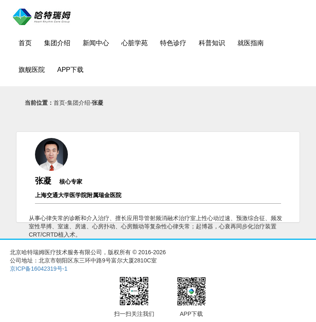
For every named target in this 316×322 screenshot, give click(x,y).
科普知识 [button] (212, 42)
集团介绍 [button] (57, 42)
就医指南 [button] (250, 42)
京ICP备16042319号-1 (38, 268)
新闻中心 (96, 42)
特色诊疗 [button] (173, 42)
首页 (25, 42)
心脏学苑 (134, 42)
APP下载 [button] (70, 69)
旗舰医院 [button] (32, 69)
